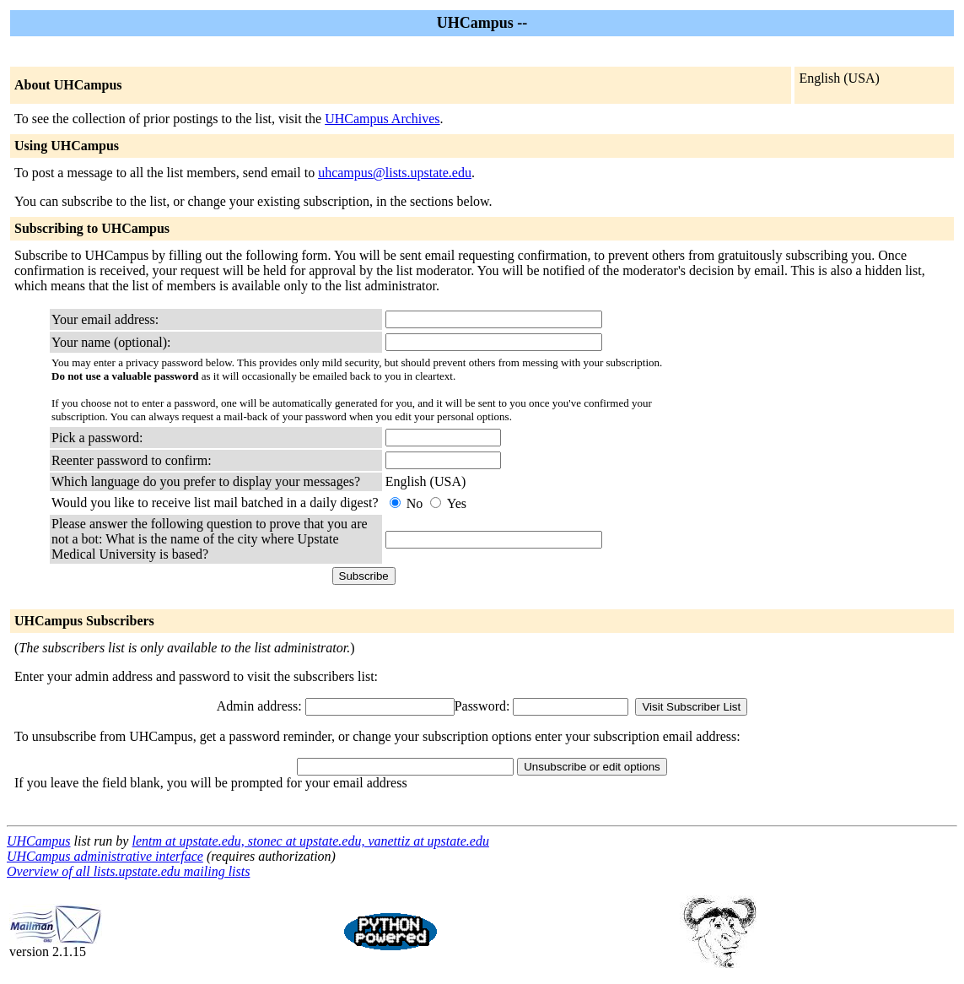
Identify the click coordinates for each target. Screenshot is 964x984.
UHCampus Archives (382, 118)
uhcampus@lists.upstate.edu (394, 172)
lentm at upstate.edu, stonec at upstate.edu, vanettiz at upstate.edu (310, 841)
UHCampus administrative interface (105, 856)
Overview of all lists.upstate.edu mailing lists (128, 871)
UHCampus (39, 841)
